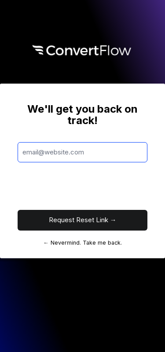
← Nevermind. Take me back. (82, 242)
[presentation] (84, 186)
